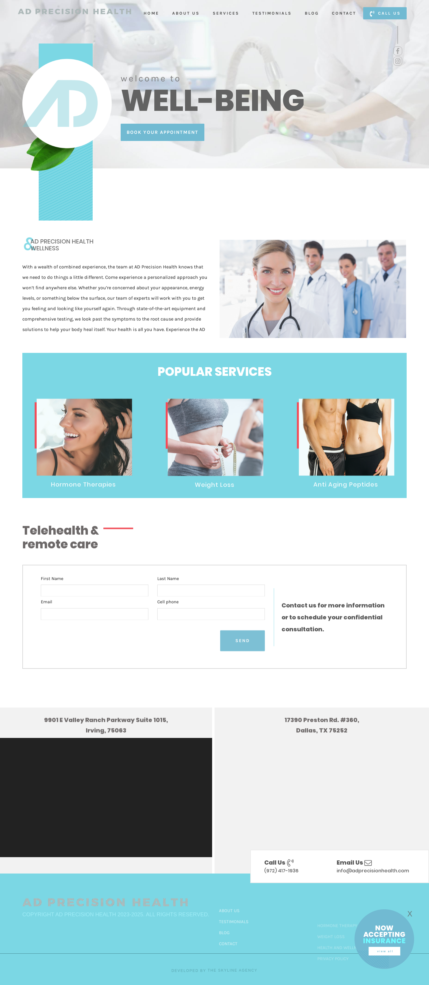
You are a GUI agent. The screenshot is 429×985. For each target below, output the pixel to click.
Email (46, 618)
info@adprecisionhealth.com (373, 870)
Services (226, 13)
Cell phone (168, 618)
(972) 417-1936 (281, 870)
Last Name (168, 595)
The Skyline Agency (232, 970)
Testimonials (272, 13)
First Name (52, 595)
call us (385, 14)
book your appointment (162, 132)
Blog (312, 13)
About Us (186, 13)
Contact (344, 13)
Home (151, 13)
